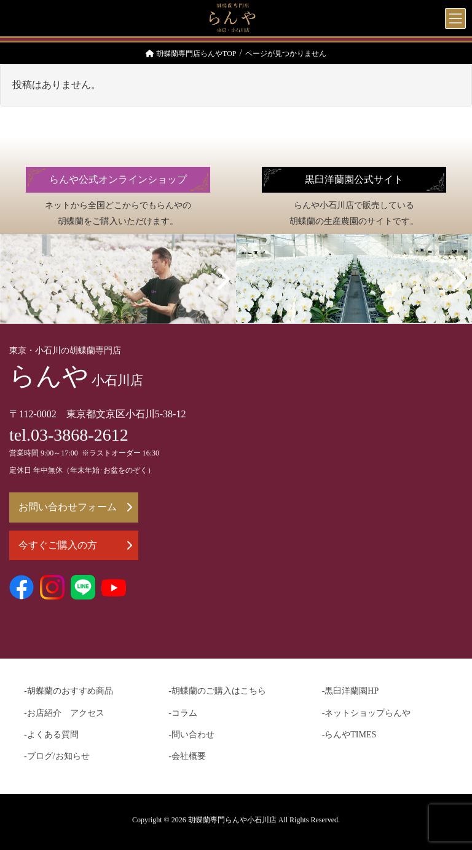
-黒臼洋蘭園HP (350, 691)
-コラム (182, 713)
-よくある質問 (51, 734)
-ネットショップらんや (366, 713)
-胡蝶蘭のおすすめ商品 (68, 691)
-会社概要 (187, 756)
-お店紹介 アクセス (64, 713)
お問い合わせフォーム (75, 507)
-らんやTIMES (349, 734)
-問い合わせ (191, 734)
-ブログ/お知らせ (57, 756)
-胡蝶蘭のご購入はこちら (217, 691)
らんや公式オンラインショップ (118, 180)
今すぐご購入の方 (75, 545)
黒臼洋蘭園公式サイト (354, 180)
